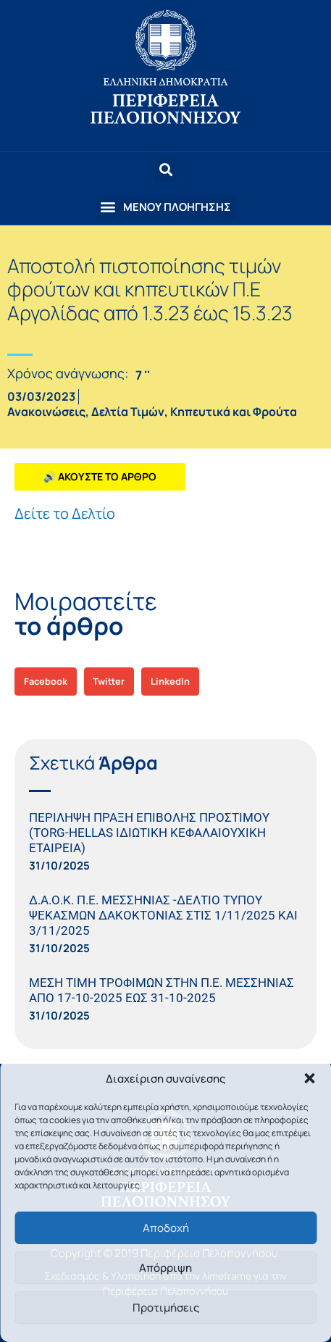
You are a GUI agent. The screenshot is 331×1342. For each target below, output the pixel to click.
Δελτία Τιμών (127, 412)
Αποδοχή (166, 1227)
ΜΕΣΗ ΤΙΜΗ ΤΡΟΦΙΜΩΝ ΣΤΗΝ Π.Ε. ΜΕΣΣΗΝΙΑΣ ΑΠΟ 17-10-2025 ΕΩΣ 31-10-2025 (161, 990)
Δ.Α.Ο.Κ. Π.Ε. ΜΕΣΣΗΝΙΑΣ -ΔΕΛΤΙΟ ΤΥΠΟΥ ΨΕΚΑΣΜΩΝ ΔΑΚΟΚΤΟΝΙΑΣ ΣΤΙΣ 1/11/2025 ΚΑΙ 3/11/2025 (163, 915)
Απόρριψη (165, 1267)
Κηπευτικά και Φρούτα (233, 412)
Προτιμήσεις (166, 1307)
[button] (309, 1078)
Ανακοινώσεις (46, 412)
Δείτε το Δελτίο (64, 513)
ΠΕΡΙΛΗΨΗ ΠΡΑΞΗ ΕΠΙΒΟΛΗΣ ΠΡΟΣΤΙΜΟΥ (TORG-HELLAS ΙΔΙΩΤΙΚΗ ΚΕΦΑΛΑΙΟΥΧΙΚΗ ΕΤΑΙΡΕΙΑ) (149, 832)
